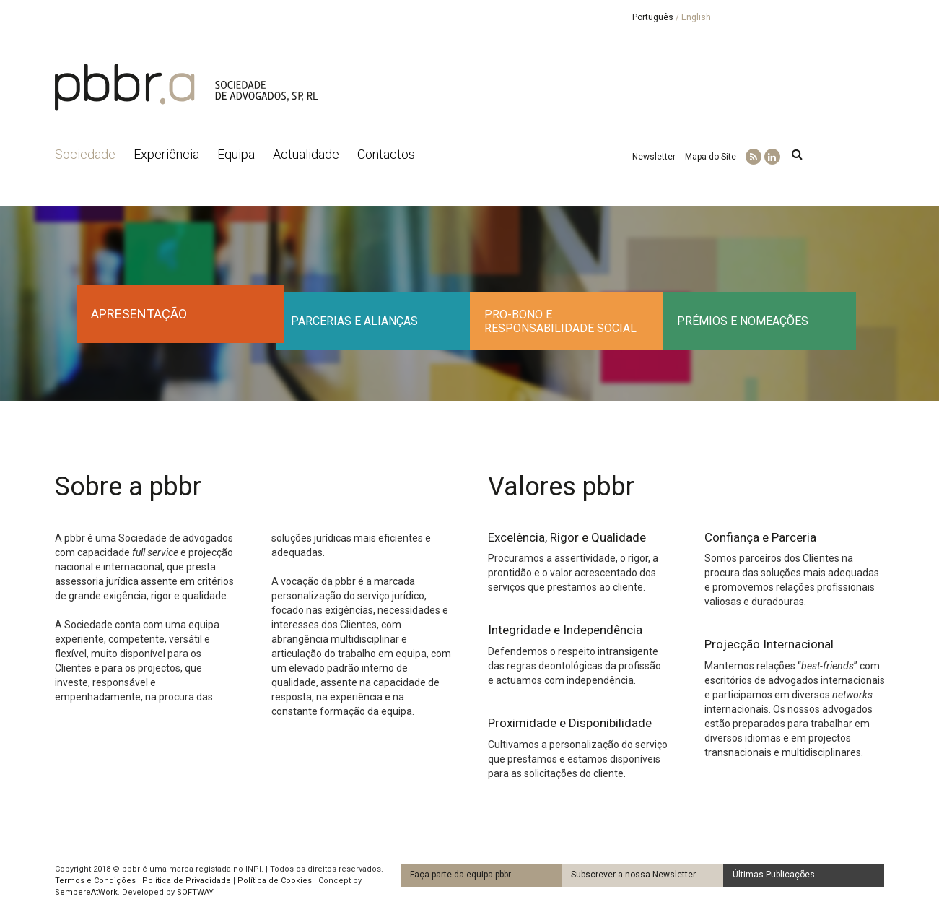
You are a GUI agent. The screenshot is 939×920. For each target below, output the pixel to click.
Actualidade (306, 154)
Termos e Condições (95, 880)
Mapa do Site (710, 157)
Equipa (236, 154)
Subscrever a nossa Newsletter (633, 874)
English (696, 17)
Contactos (386, 154)
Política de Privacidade (186, 880)
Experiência (166, 154)
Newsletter (654, 157)
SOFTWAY (195, 892)
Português (652, 17)
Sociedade (85, 154)
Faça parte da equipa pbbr (460, 874)
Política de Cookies (274, 880)
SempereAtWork (86, 892)
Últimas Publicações (774, 874)
